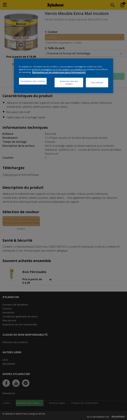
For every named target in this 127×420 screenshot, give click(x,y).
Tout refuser (97, 82)
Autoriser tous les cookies (69, 82)
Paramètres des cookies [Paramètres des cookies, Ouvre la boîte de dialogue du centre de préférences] (33, 81)
